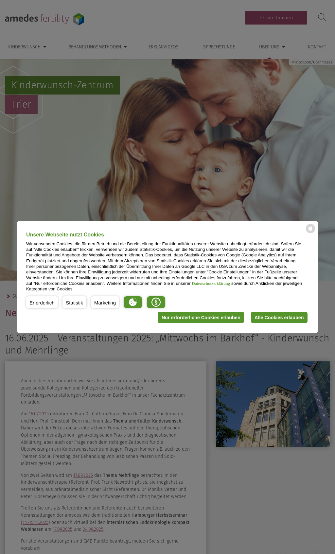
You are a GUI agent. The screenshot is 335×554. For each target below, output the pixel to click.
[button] (42, 302)
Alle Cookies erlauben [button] (279, 317)
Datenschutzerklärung (211, 283)
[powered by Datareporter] (310, 232)
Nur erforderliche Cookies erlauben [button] (201, 317)
